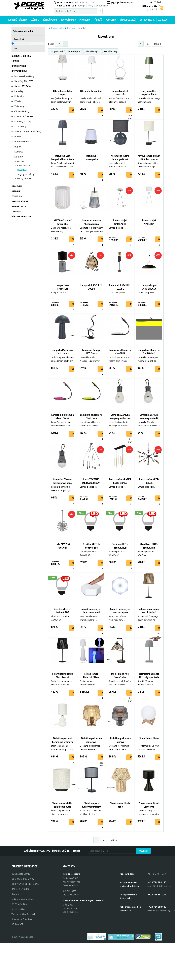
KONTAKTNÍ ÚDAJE (20, 873)
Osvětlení (22, 170)
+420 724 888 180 (65, 2)
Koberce (18, 151)
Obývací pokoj (68, 19)
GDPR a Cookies (19, 904)
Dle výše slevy (110, 51)
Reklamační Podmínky (21, 919)
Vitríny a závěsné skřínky (27, 131)
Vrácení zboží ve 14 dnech (23, 914)
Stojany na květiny (25, 174)
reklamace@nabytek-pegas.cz (161, 910)
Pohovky (19, 96)
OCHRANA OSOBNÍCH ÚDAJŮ (25, 884)
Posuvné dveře (22, 141)
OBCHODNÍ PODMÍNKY (22, 878)
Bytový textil (147, 19)
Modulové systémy (24, 76)
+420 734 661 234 (156, 894)
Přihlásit (155, 2)
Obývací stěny (21, 111)
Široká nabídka (18, 909)
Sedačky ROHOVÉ (23, 81)
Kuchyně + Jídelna (17, 19)
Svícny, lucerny (24, 178)
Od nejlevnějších (92, 51)
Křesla (17, 101)
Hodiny (20, 161)
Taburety (19, 106)
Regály (18, 146)
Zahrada (162, 19)
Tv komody (20, 126)
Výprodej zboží (128, 19)
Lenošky (18, 91)
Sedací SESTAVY (22, 86)
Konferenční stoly (23, 116)
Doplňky (18, 156)
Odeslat (143, 850)
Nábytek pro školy (21, 216)
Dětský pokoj (49, 19)
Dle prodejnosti (74, 51)
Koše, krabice (23, 165)
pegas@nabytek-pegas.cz (122, 2)
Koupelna (111, 19)
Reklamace (17, 924)
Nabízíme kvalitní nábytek (23, 899)
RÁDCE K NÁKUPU (20, 889)
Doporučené (57, 51)
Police (17, 136)
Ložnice (35, 19)
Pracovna (84, 19)
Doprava (15, 894)
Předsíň (98, 19)
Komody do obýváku (25, 121)
